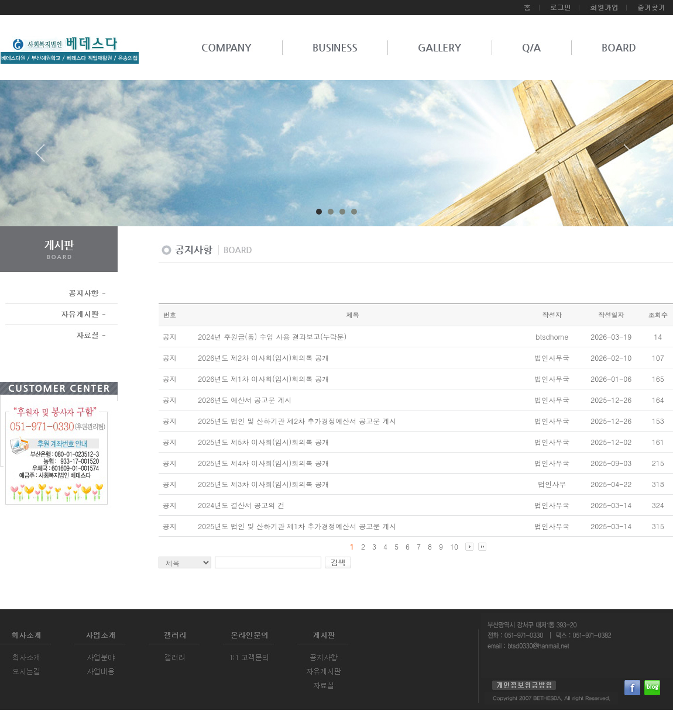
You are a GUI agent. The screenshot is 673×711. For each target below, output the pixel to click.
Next (628, 157)
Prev (44, 157)
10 (454, 546)
